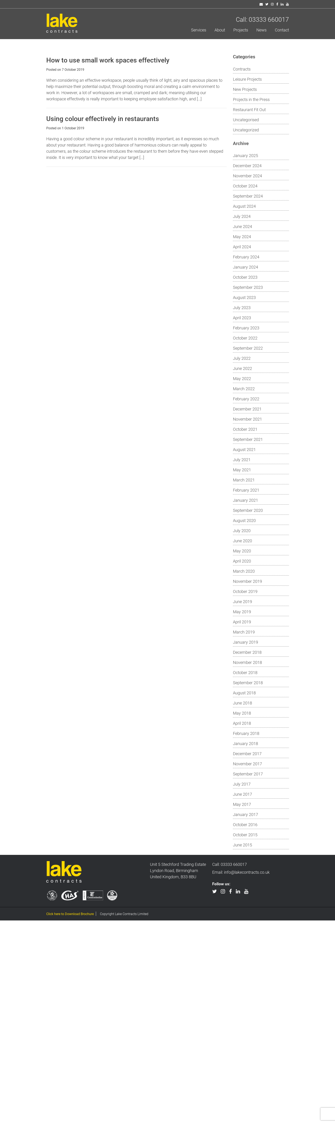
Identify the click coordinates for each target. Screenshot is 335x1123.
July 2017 (242, 784)
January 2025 (245, 155)
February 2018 (246, 733)
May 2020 (242, 550)
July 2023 (242, 307)
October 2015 (245, 834)
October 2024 (245, 185)
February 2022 (246, 398)
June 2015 (242, 844)
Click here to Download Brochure (70, 914)
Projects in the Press (251, 99)
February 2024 (246, 256)
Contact (282, 29)
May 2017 (242, 804)
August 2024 (244, 206)
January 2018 (245, 743)
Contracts (242, 69)
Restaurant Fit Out (249, 109)
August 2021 (244, 449)
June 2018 (242, 702)
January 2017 (245, 814)
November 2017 (247, 763)
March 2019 (244, 632)
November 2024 (247, 175)
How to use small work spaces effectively (107, 59)
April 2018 (242, 723)
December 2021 (247, 409)
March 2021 (244, 479)
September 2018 (248, 682)
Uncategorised (246, 119)
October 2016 (245, 824)
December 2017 (247, 753)
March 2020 (244, 571)
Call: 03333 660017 (262, 19)
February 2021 (246, 490)
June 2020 (242, 540)
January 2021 (245, 500)
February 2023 (246, 327)
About (219, 29)
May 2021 (242, 469)
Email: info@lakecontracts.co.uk (241, 872)
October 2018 (245, 672)
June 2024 (242, 226)
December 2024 (247, 165)
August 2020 (244, 520)
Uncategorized (246, 129)
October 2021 (245, 429)
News (261, 29)
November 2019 (247, 581)
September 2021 (248, 439)
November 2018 (247, 662)
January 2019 (245, 642)
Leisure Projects (247, 79)
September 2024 (248, 196)
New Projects (245, 89)
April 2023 (242, 317)
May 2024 (242, 236)
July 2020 (242, 530)
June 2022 (242, 368)
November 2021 (247, 419)
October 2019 (245, 591)
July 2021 (242, 459)
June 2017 (242, 794)
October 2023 (245, 277)
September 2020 (248, 510)
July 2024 (242, 216)
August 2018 (244, 692)
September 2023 (248, 287)
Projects (240, 29)
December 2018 (247, 652)
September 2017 (248, 773)
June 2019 (242, 601)
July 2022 (242, 358)
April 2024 (242, 246)
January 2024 (245, 267)
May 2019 (242, 611)
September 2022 (248, 348)
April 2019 (242, 621)
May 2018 (242, 713)
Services (198, 29)
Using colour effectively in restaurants (102, 118)
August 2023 (244, 297)
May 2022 (242, 378)
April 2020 (242, 561)
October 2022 (245, 338)
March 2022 (244, 388)
